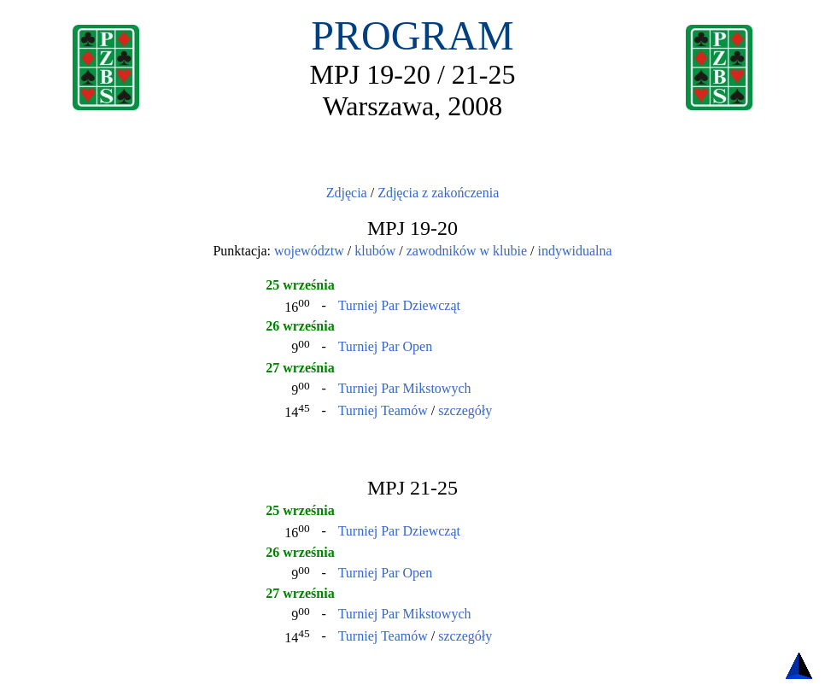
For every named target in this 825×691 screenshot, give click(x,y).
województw (309, 250)
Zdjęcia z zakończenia (438, 192)
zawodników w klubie (467, 250)
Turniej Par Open (385, 346)
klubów (374, 250)
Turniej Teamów (383, 410)
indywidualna (574, 250)
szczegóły (465, 410)
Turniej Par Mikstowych (404, 388)
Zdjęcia (346, 192)
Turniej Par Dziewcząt (399, 305)
